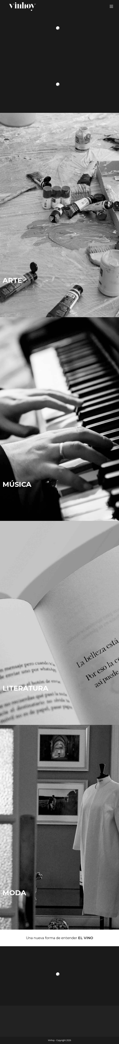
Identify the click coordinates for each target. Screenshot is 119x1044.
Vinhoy (51, 1040)
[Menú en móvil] (111, 6)
